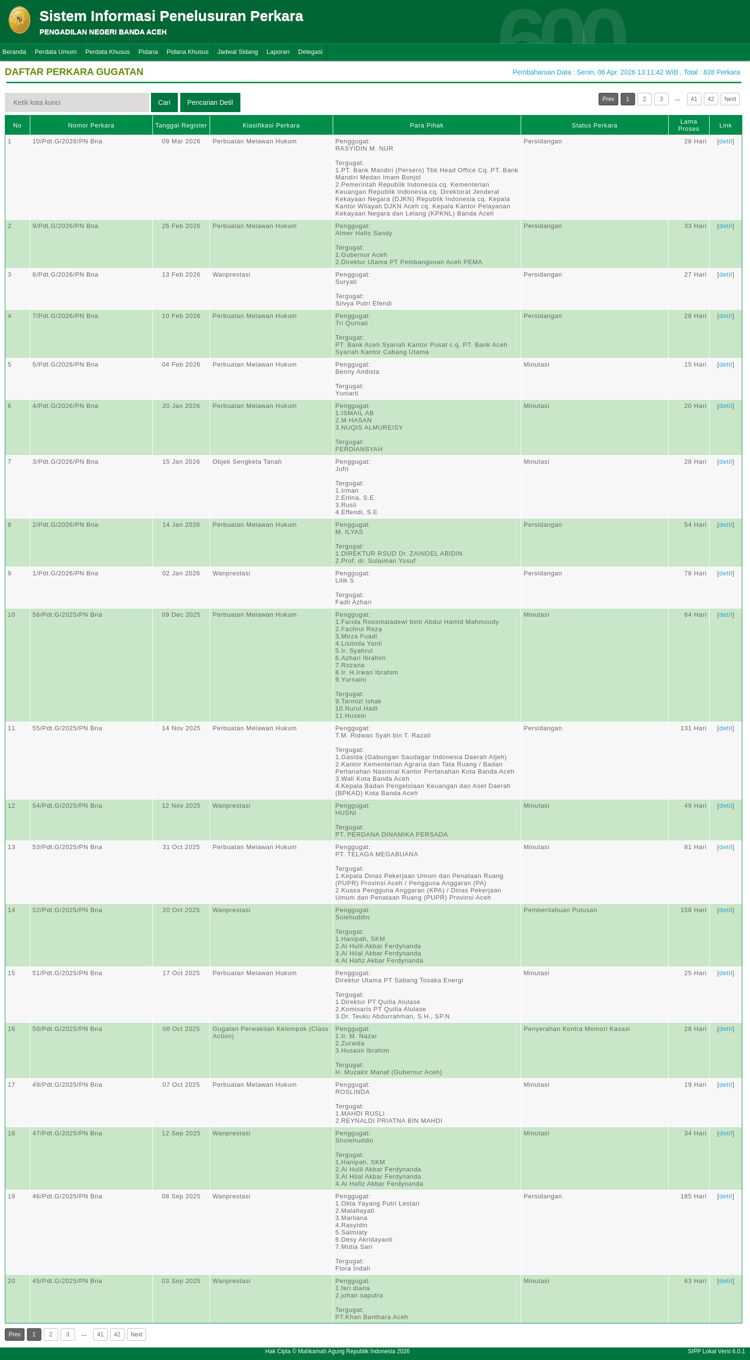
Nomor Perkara (91, 125)
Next (731, 99)
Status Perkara (594, 125)
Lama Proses (689, 125)
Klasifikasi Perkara (271, 125)
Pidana (148, 51)
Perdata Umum (55, 51)
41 (694, 99)
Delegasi (310, 51)
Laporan (278, 51)
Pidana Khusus (188, 51)
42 (711, 99)
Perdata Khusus (108, 51)
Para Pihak (427, 125)
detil (725, 141)
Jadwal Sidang (237, 51)
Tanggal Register (181, 125)
